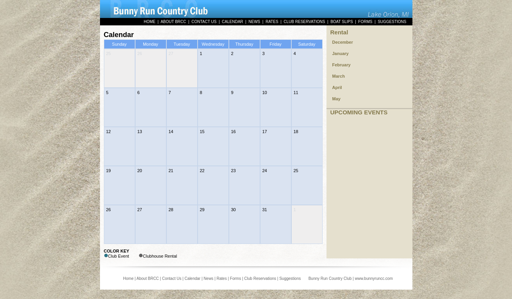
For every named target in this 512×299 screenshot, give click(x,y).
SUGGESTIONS (392, 22)
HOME (149, 22)
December (342, 42)
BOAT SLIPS (341, 22)
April (337, 87)
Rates (222, 278)
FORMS (365, 22)
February (341, 64)
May (336, 98)
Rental (339, 32)
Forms (235, 278)
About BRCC (148, 278)
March (338, 76)
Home (128, 278)
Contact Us (171, 278)
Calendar (193, 278)
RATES (272, 22)
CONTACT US (203, 22)
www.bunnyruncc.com (373, 278)
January (340, 53)
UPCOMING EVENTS (359, 112)
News (208, 278)
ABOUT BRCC (173, 22)
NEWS (254, 22)
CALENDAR (232, 22)
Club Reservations (260, 278)
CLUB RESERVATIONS (304, 22)
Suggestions (290, 278)
